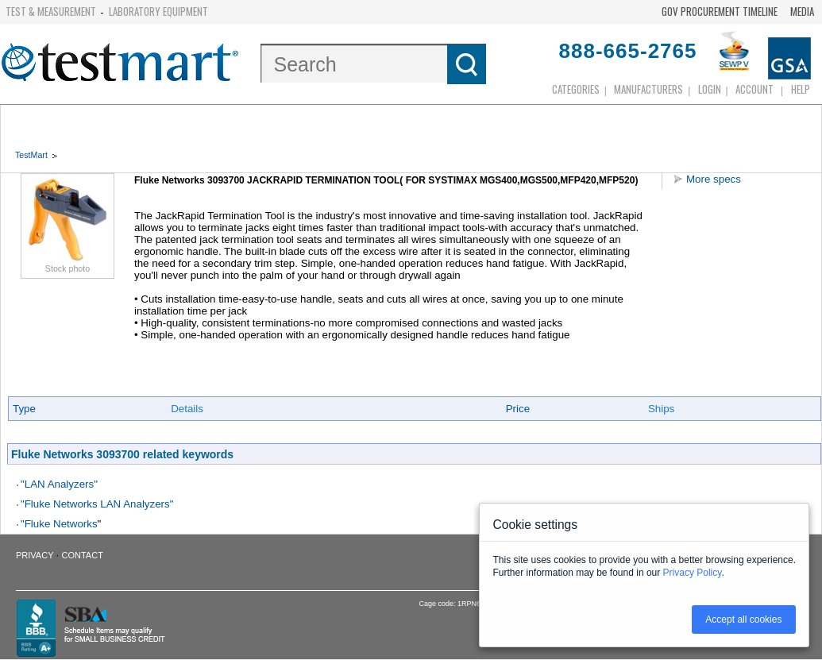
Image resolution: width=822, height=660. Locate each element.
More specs (713, 179)
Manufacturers (648, 89)
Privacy (34, 555)
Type (24, 409)
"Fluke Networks (59, 524)
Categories (576, 89)
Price (518, 409)
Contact (82, 555)
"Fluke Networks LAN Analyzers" (97, 504)
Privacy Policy (692, 572)
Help (800, 89)
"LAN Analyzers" (59, 484)
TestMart (31, 155)
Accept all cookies (743, 619)
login (709, 89)
